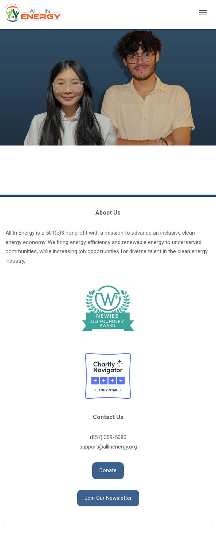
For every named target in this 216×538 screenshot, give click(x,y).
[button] (108, 470)
